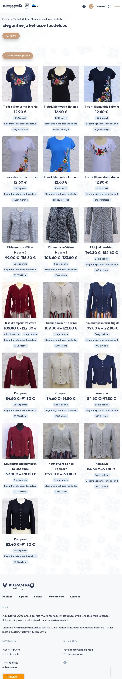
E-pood (6, 19)
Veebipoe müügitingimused (78, 649)
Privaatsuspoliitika (73, 653)
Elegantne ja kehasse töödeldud (20, 123)
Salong (38, 596)
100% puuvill (20, 118)
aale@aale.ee (9, 667)
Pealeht (7, 596)
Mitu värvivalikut (12, 334)
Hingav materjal (20, 129)
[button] (35, 6)
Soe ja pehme (20, 263)
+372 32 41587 (10, 663)
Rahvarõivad (56, 596)
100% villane (20, 275)
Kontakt (75, 596)
